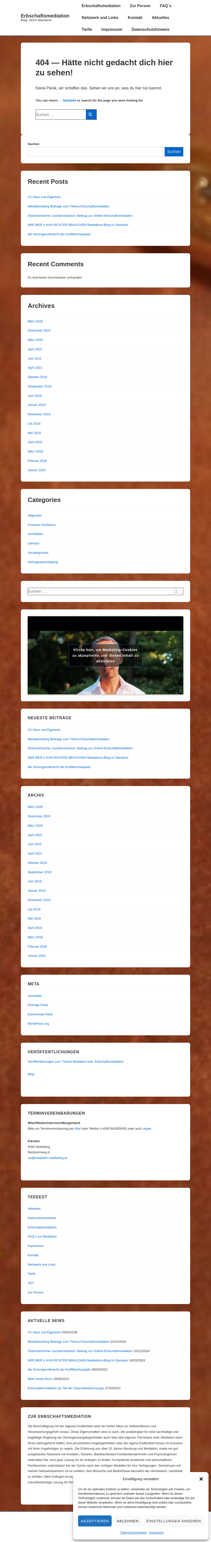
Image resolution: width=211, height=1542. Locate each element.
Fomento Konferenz (42, 525)
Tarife (87, 29)
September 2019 (39, 386)
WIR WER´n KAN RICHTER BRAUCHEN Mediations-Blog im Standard (78, 225)
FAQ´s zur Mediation (42, 1236)
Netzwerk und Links (100, 18)
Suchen (33, 144)
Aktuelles (160, 18)
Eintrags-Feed (38, 1005)
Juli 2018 (34, 423)
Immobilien (35, 534)
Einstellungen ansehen (173, 1521)
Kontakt (135, 18)
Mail (78, 1128)
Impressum (156, 1532)
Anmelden (35, 996)
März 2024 (35, 340)
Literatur (34, 543)
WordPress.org (38, 1023)
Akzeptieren (95, 1521)
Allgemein (35, 515)
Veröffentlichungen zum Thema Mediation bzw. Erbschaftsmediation (75, 1061)
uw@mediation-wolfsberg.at (47, 1158)
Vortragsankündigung (43, 562)
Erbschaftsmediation (45, 15)
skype (147, 1128)
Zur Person (140, 6)
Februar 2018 (37, 461)
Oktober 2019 (37, 377)
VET (31, 1283)
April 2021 (35, 367)
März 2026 (35, 321)
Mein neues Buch (40, 1379)
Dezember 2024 (39, 330)
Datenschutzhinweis (133, 1532)
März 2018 (35, 451)
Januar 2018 (36, 470)
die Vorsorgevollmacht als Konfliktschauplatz (59, 234)
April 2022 (35, 349)
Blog (31, 1074)
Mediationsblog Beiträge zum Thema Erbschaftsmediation (68, 206)
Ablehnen (128, 1521)
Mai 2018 (34, 433)
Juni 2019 (34, 396)
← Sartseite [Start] (67, 100)
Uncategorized (38, 552)
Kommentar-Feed (40, 1014)
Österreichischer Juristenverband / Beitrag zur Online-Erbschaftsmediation (80, 216)
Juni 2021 (34, 358)
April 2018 (35, 442)
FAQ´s (165, 6)
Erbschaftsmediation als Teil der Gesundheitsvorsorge (66, 1388)
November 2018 (39, 414)
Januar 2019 (36, 405)
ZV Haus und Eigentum (44, 197)
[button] (201, 1478)
